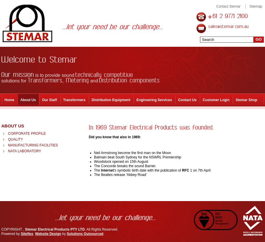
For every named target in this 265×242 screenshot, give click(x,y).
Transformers (74, 100)
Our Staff (49, 100)
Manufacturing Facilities (33, 145)
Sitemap (255, 6)
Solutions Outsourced (85, 234)
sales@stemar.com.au (228, 27)
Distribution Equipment (111, 100)
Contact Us (187, 100)
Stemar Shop (246, 100)
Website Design (48, 234)
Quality (15, 139)
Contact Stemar (228, 6)
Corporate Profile (27, 134)
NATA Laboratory (24, 151)
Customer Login (216, 100)
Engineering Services (154, 100)
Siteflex (27, 234)
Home (9, 100)
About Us (28, 100)
